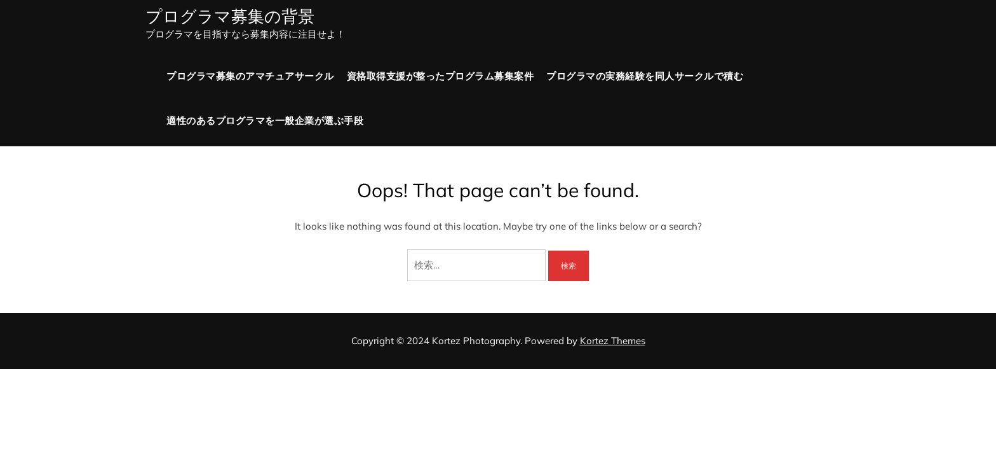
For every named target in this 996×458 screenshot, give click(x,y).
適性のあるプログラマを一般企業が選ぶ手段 (264, 120)
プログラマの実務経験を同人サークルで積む (644, 76)
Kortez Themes (612, 341)
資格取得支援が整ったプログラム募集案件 (440, 76)
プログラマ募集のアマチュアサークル (250, 76)
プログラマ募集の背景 (229, 16)
